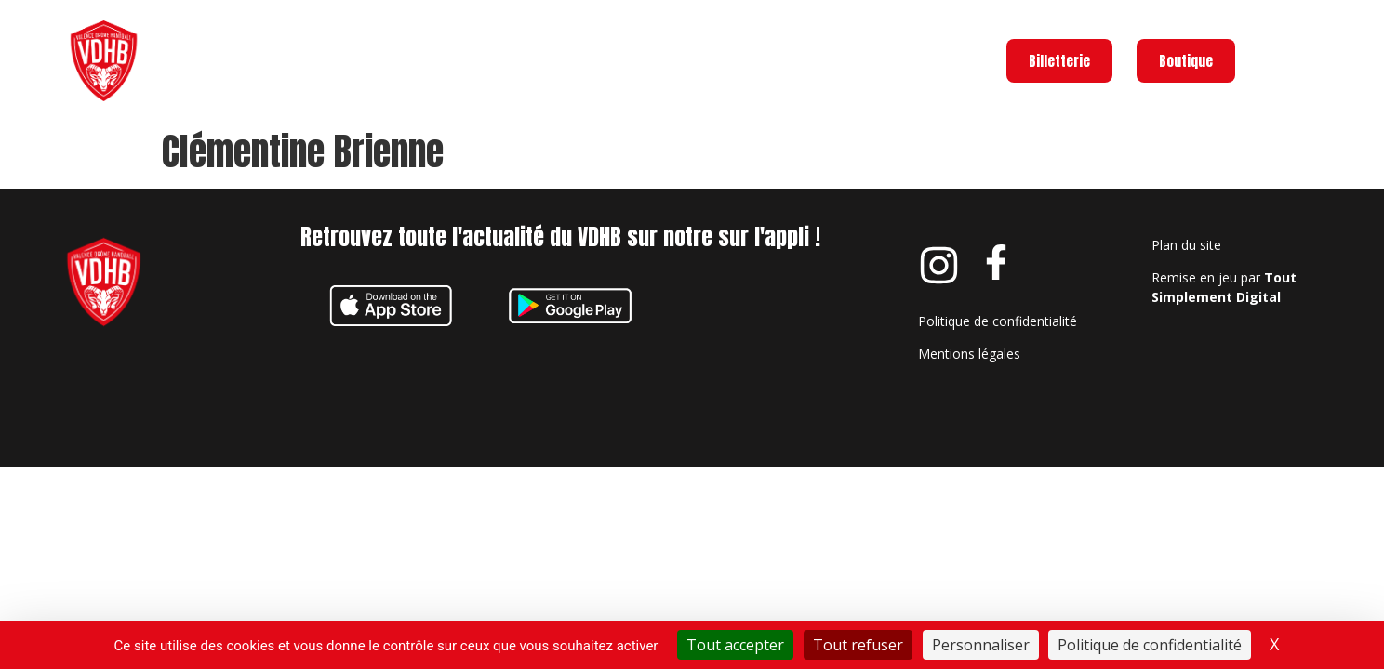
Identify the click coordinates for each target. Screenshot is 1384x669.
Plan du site (1186, 281)
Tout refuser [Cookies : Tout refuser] (858, 645)
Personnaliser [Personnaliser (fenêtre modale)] (981, 645)
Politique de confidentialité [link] (1150, 645)
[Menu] (1274, 60)
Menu (1331, 57)
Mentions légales (969, 390)
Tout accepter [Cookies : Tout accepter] (735, 645)
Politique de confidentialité (997, 357)
